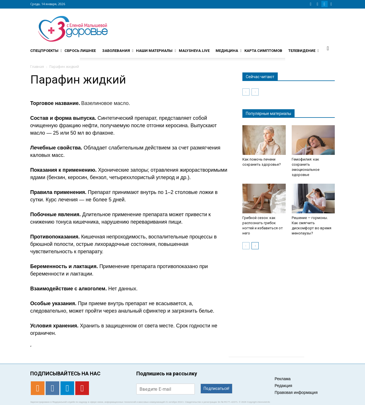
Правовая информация (296, 392)
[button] (328, 48)
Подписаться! (216, 388)
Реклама (283, 378)
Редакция (283, 385)
